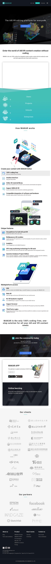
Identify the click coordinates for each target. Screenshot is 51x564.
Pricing (16, 544)
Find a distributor (42, 536)
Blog (4, 534)
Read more (11, 399)
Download (28, 536)
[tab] (25, 173)
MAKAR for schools (19, 542)
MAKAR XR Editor (19, 534)
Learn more (25, 345)
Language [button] (43, 3)
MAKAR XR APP (18, 536)
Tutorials (28, 534)
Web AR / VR (18, 540)
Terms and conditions (8, 536)
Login (33, 3)
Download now (25, 26)
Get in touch (41, 534)
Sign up (37, 3)
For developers (18, 538)
